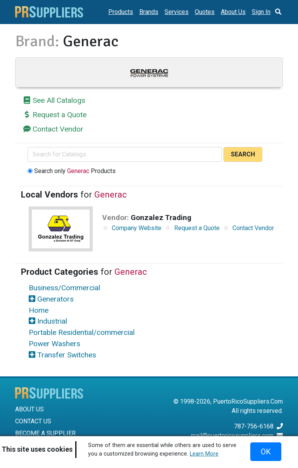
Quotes (205, 12)
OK (266, 451)
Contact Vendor (58, 129)
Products (120, 12)
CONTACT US (33, 421)
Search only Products (75, 171)
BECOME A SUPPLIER (45, 433)
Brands (148, 12)
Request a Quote (60, 114)
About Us (233, 12)
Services (177, 12)
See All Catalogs (59, 100)
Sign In (261, 12)
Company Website (136, 228)
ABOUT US (29, 409)
